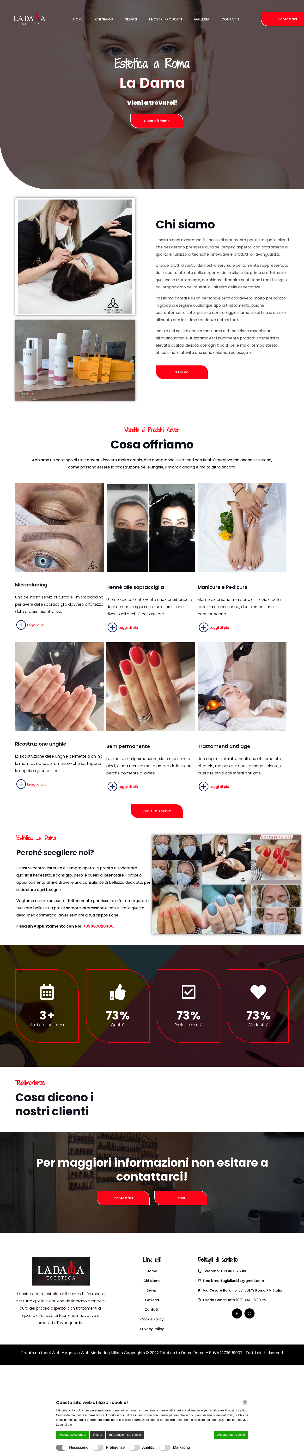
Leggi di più (64, 1424)
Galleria (201, 19)
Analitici (148, 1447)
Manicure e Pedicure (223, 587)
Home (78, 19)
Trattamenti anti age (224, 746)
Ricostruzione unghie (40, 743)
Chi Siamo (104, 19)
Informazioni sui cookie (125, 1434)
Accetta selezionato (72, 1434)
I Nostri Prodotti (165, 19)
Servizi (131, 19)
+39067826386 (98, 926)
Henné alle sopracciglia (135, 587)
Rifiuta (97, 1434)
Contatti (230, 19)
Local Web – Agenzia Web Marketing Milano (82, 1353)
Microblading (31, 584)
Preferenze (115, 1447)
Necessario (78, 1447)
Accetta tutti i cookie (231, 1434)
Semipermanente (128, 746)
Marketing (181, 1447)
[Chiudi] (245, 1402)
